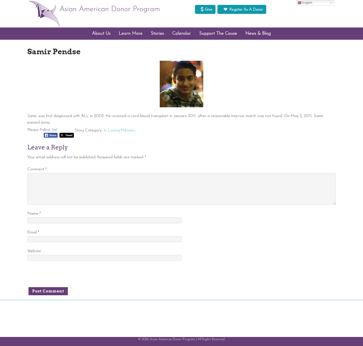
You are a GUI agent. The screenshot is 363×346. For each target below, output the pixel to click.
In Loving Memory (119, 130)
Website (34, 251)
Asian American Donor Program (109, 9)
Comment (37, 169)
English (305, 3)
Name (34, 214)
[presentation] (62, 276)
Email (33, 232)
